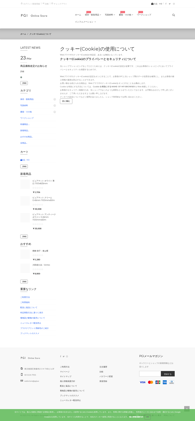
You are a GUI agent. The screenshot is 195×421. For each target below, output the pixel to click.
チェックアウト (60, 4)
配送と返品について (28, 307)
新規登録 (103, 381)
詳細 (22, 71)
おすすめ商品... (26, 137)
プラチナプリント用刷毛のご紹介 (34, 328)
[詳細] (24, 83)
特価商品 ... (25, 124)
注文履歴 (103, 367)
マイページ (64, 371)
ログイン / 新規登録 (31, 4)
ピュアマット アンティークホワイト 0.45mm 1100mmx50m (44, 217)
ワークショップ (27, 118)
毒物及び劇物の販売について (32, 318)
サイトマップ (65, 376)
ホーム (23, 34)
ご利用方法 (25, 297)
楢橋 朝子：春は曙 (40, 251)
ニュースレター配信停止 (30, 323)
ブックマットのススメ (29, 333)
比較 (47, 4)
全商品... (23, 143)
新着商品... (24, 130)
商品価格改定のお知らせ (33, 65)
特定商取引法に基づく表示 (31, 312)
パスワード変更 (106, 376)
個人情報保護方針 (67, 381)
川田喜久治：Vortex (41, 265)
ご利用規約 (25, 302)
